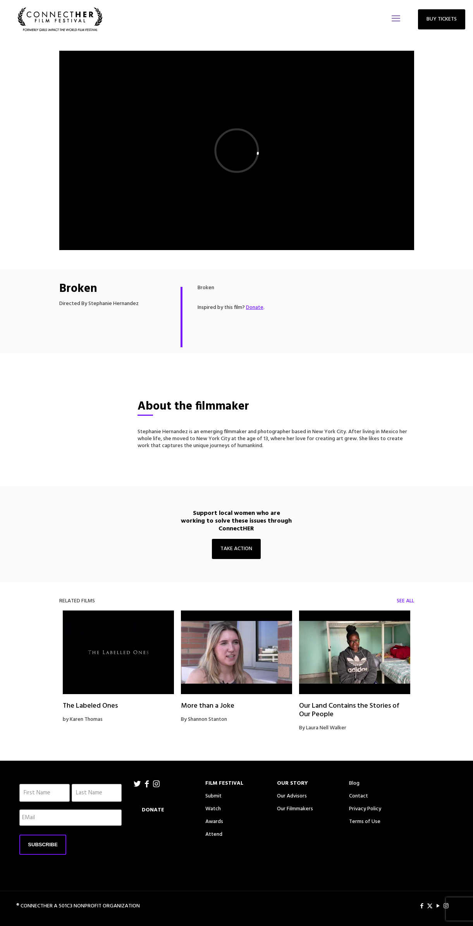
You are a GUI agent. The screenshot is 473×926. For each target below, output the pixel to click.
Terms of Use (364, 821)
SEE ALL (405, 601)
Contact (358, 796)
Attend (213, 834)
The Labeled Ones (90, 706)
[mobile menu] (395, 19)
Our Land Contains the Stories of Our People (349, 710)
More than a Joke (207, 706)
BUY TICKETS (442, 19)
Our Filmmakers (295, 808)
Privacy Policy (365, 808)
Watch (213, 808)
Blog (354, 783)
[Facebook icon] (422, 906)
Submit (213, 796)
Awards (214, 821)
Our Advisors (292, 796)
